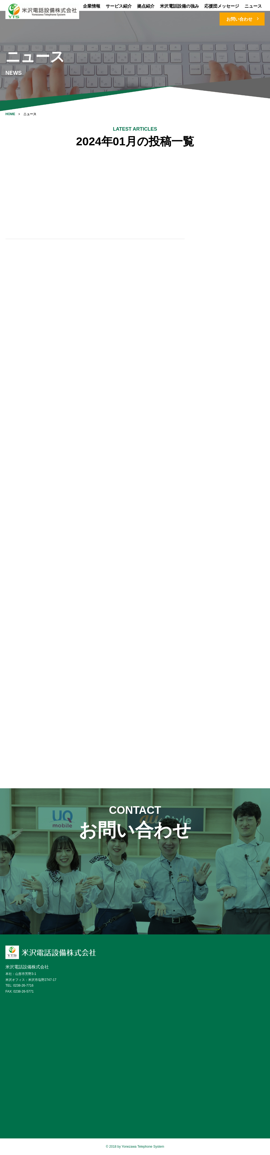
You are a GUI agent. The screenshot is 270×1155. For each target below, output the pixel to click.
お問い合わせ (243, 18)
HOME (10, 114)
